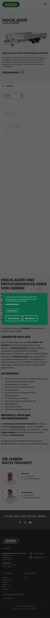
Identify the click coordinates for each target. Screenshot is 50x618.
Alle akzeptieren (14, 318)
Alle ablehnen (30, 318)
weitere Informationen (12, 304)
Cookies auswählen (12, 310)
